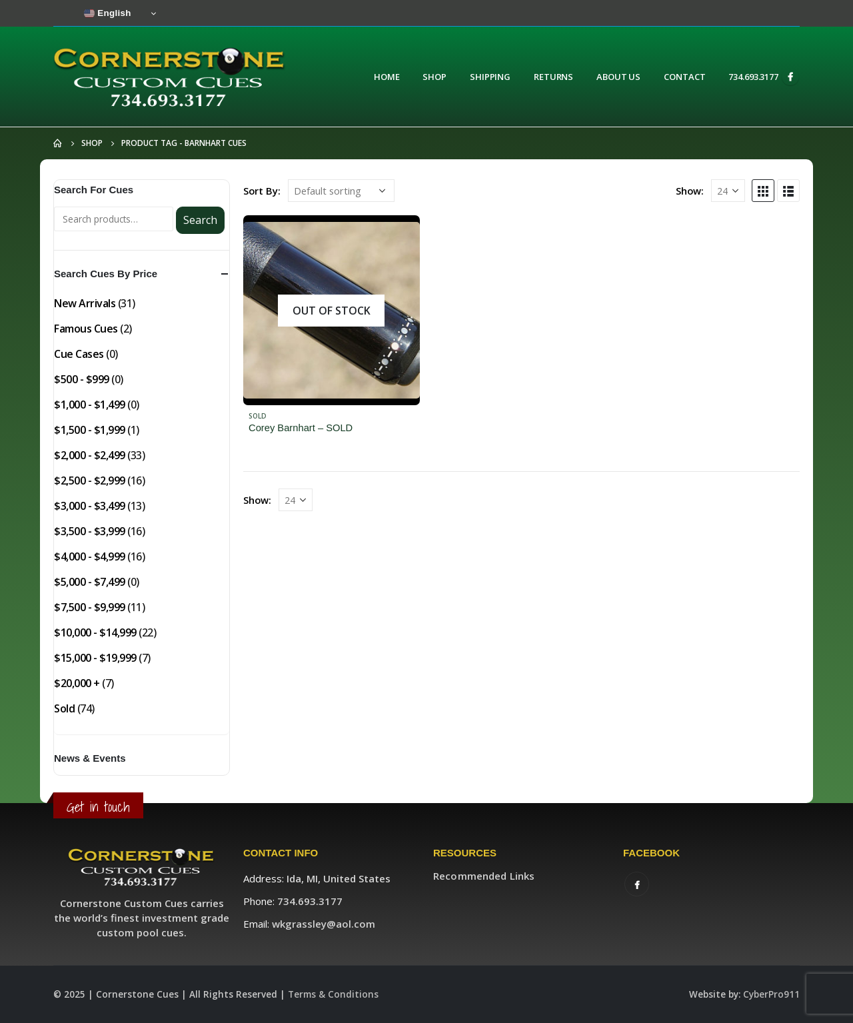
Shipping (490, 77)
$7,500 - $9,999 (89, 607)
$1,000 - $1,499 (89, 404)
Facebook (636, 884)
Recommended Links (483, 875)
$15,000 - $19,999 (95, 657)
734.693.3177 (753, 77)
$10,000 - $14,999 (95, 632)
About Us (618, 77)
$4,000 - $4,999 (89, 556)
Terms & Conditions (333, 994)
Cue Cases (79, 354)
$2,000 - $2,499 (89, 455)
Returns (553, 77)
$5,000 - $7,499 (89, 581)
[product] (331, 310)
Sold (258, 416)
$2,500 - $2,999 (89, 480)
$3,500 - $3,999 (89, 531)
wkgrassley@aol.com (323, 923)
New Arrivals (84, 303)
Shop (434, 77)
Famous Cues (86, 328)
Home (387, 77)
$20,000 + (77, 683)
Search (200, 220)
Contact (684, 77)
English (107, 13)
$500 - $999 (81, 379)
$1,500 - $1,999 (89, 430)
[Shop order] (341, 190)
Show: (690, 190)
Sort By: (262, 190)
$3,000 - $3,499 (89, 506)
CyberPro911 (771, 994)
